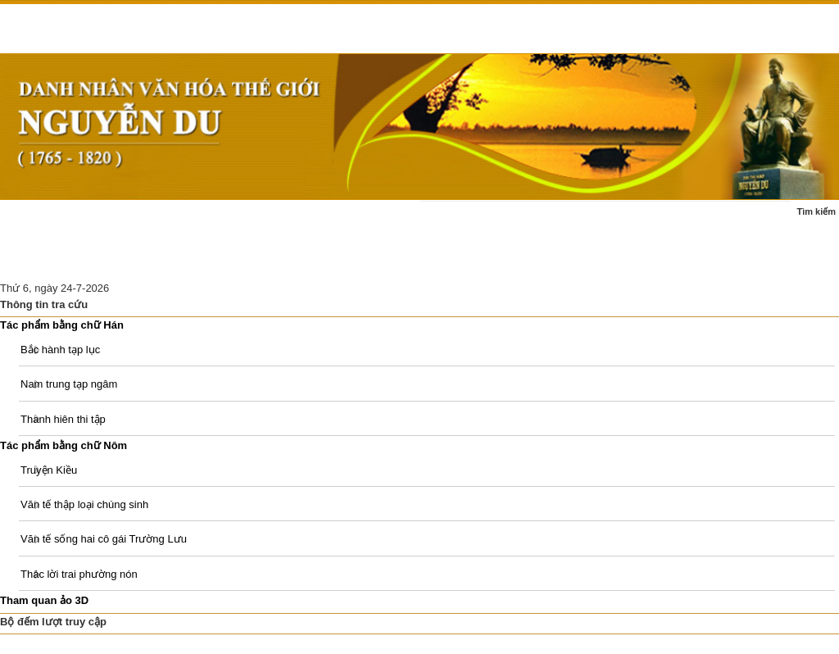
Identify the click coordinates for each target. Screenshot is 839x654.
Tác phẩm (324, 220)
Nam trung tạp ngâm (68, 384)
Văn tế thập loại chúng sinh (84, 504)
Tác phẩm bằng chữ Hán (62, 325)
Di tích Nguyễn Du (272, 260)
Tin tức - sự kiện (119, 220)
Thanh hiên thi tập (63, 419)
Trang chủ (35, 220)
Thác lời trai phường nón (79, 574)
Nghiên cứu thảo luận (156, 260)
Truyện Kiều (48, 470)
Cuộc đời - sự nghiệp (229, 220)
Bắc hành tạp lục (60, 349)
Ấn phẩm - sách (47, 260)
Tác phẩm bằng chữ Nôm (63, 445)
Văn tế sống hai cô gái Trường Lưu (103, 539)
